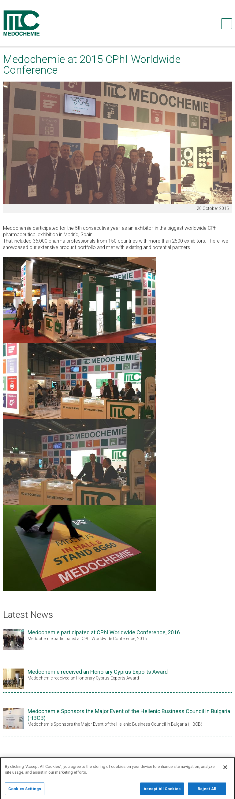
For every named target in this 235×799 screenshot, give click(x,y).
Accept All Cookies (162, 791)
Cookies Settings (24, 791)
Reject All (207, 791)
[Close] (225, 770)
